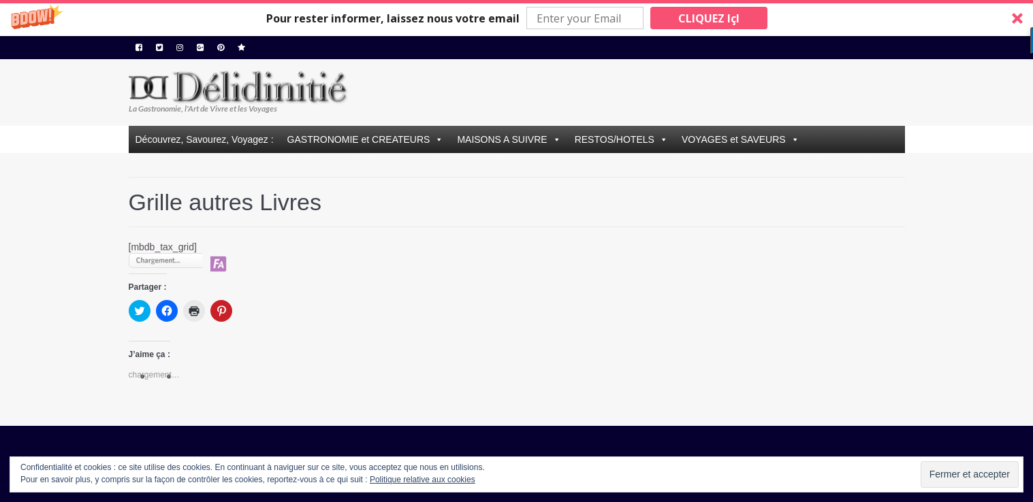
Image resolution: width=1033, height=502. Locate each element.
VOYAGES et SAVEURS (734, 139)
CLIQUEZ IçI (709, 18)
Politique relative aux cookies (422, 479)
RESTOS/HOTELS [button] (614, 139)
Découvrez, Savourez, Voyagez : (205, 139)
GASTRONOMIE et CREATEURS (358, 139)
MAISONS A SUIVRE (502, 139)
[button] (516, 18)
